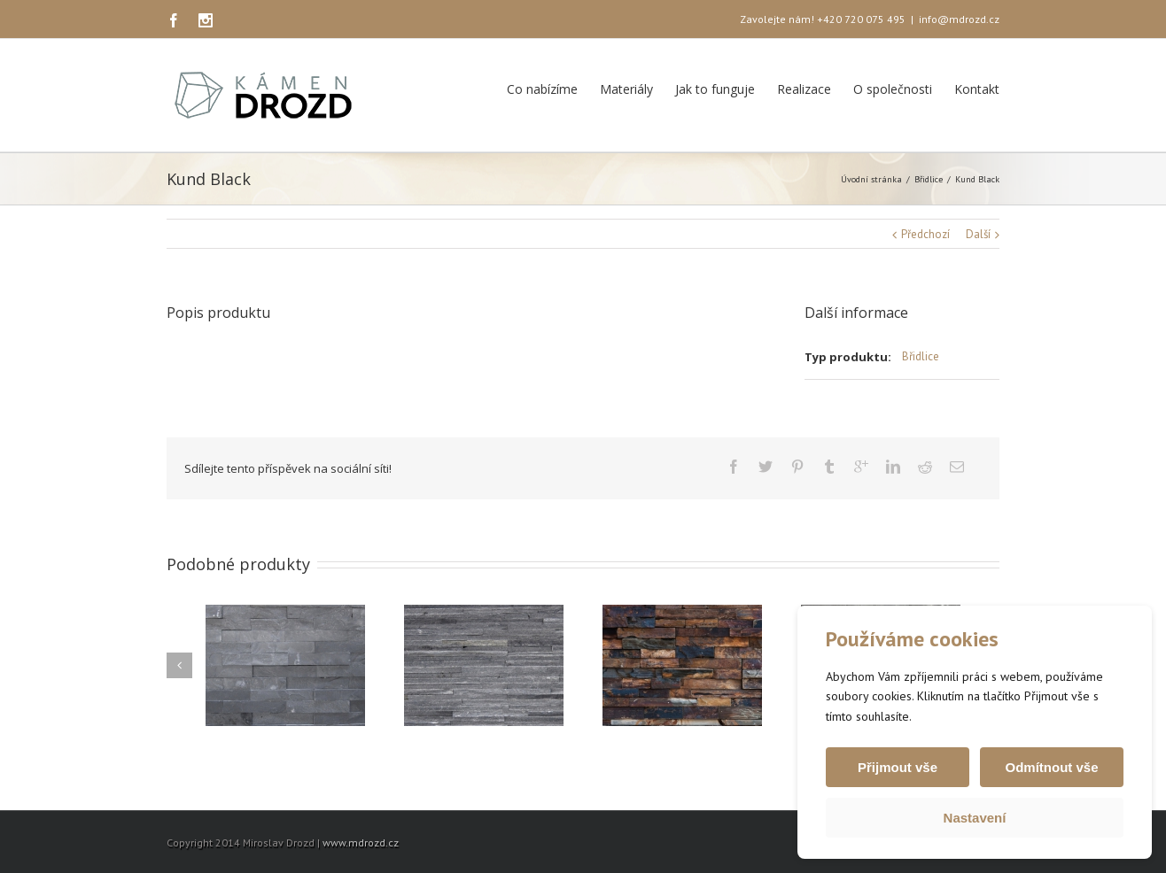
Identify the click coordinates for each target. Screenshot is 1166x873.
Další (978, 234)
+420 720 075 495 (861, 19)
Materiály (626, 89)
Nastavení (975, 817)
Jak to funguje (715, 89)
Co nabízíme (542, 89)
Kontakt (976, 89)
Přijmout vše (897, 767)
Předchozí (925, 234)
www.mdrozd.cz (361, 842)
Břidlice (928, 179)
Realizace (804, 89)
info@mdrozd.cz (959, 19)
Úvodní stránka (871, 179)
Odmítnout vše (1051, 767)
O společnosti (892, 89)
